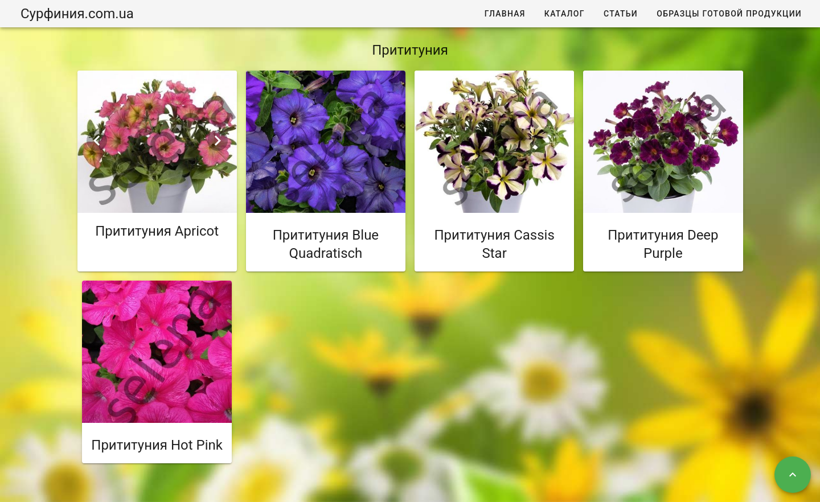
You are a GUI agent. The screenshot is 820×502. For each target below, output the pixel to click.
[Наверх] (792, 474)
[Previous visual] (97, 140)
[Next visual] (217, 140)
